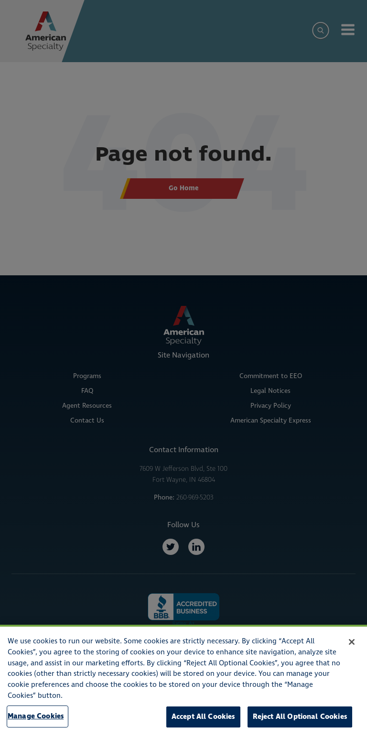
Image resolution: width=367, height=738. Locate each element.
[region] (183, 681)
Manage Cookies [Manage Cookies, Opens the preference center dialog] (36, 716)
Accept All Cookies (203, 717)
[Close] (351, 641)
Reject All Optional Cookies (300, 717)
